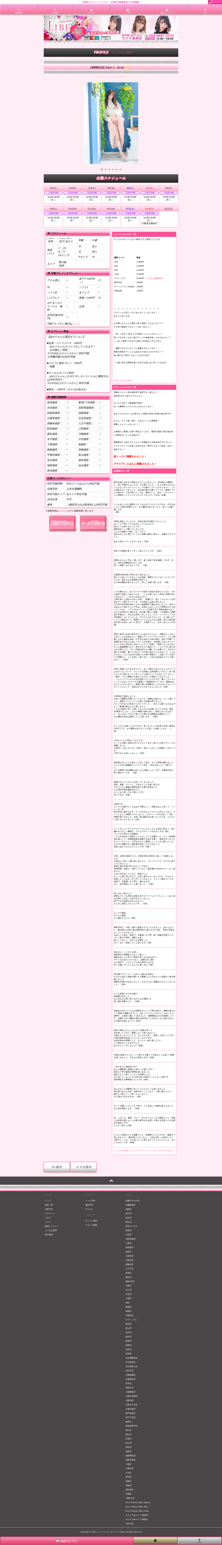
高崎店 (128, 1311)
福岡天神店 (130, 1460)
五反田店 (129, 1260)
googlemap (63, 511)
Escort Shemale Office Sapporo (137, 1502)
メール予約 (90, 1201)
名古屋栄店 (130, 1362)
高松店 (128, 1447)
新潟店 (128, 1324)
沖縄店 (128, 1494)
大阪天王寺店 (131, 1405)
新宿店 (128, 1230)
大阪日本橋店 (131, 1396)
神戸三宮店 (130, 1417)
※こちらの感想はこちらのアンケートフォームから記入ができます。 (144, 1150)
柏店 (127, 1303)
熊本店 (128, 1477)
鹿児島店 (129, 1490)
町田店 (128, 1273)
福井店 (128, 1337)
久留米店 (129, 1468)
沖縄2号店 (129, 1498)
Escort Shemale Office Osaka (137, 1511)
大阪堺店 (129, 1400)
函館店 (128, 1209)
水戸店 (128, 1290)
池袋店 (128, 1252)
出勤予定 (49, 1209)
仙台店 (128, 1218)
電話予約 (89, 1205)
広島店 (128, 1439)
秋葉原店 (129, 1247)
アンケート (50, 1213)
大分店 (128, 1473)
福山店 (128, 1434)
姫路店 (128, 1422)
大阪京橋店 (130, 1409)
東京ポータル (131, 1226)
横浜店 (128, 1277)
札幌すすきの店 (132, 1201)
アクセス (89, 1209)
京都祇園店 (130, 1375)
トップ (48, 1201)
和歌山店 (129, 1388)
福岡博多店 (130, 1456)
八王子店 (129, 1269)
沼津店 (128, 1354)
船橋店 (128, 1307)
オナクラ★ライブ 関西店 (136, 1519)
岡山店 (128, 1430)
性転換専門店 (131, 1426)
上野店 (128, 1243)
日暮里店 (129, 1256)
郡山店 (128, 1222)
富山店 (128, 1328)
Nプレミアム (131, 1320)
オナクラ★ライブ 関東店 (136, 1515)
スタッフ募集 (91, 1225)
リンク (48, 1222)
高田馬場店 (130, 1239)
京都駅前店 (130, 1379)
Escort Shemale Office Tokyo (136, 1507)
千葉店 (128, 1298)
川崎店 (128, 1286)
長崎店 (128, 1481)
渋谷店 (128, 1235)
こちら (76, 323)
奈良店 (128, 1383)
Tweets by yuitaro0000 (123, 380)
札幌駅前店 (130, 1205)
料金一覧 (49, 1205)
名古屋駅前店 (131, 1358)
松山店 (128, 1443)
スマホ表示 (83, 1167)
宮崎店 (128, 1485)
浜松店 (128, 1349)
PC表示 (57, 1167)
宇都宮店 (129, 1315)
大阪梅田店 (130, 1392)
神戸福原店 (130, 1413)
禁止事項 (49, 1235)
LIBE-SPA (129, 1524)
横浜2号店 (129, 1281)
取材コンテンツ (52, 1226)
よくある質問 (51, 1230)
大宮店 (128, 1294)
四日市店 (129, 1371)
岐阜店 (128, 1341)
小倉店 (128, 1464)
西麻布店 (129, 1264)
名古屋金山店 (131, 1366)
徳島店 (128, 1451)
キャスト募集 (91, 1221)
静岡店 (128, 1345)
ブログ (48, 1218)
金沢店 (128, 1332)
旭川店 (128, 1213)
